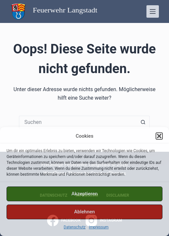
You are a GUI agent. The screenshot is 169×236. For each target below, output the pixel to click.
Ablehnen (84, 212)
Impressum (99, 227)
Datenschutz (75, 227)
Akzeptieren (84, 194)
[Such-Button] (143, 122)
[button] (159, 136)
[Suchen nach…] (78, 122)
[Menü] (152, 11)
